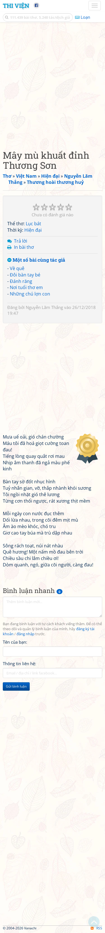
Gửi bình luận (16, 686)
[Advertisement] (52, 84)
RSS (96, 928)
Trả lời (20, 241)
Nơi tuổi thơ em (26, 287)
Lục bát (33, 224)
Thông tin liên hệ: (19, 663)
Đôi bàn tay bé (25, 275)
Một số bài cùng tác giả (36, 260)
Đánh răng (21, 281)
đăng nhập (25, 634)
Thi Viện (16, 6)
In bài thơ (24, 247)
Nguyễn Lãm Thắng (44, 307)
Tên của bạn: (15, 642)
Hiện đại (33, 230)
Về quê (17, 268)
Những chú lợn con (30, 294)
